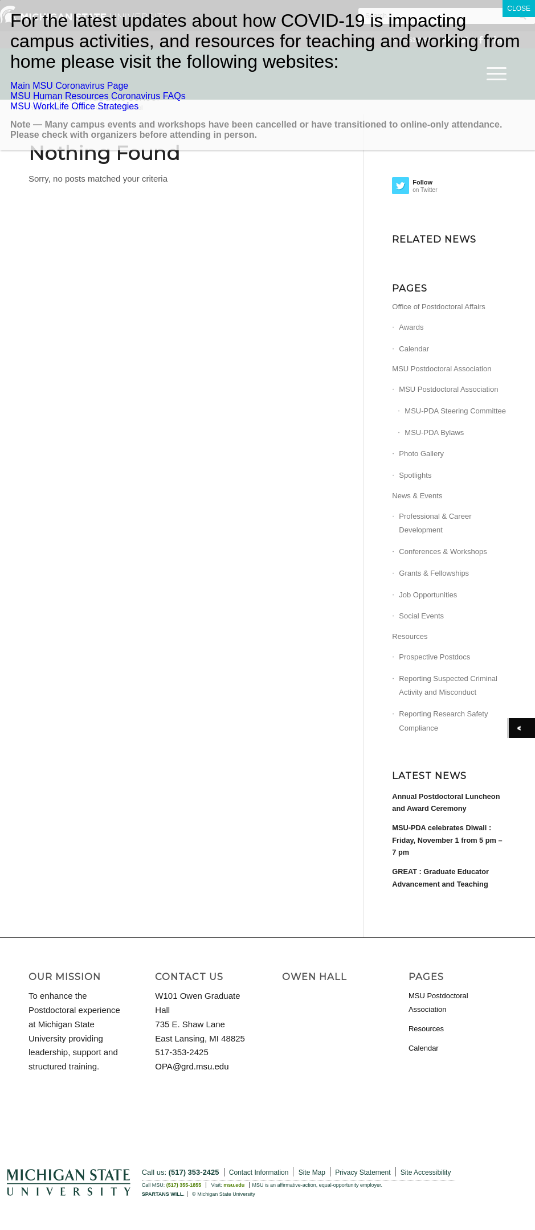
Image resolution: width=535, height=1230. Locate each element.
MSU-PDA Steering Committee (455, 411)
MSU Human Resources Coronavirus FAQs (98, 96)
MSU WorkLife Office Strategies (74, 106)
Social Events (421, 616)
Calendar (414, 349)
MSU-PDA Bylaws (434, 432)
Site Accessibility (426, 1172)
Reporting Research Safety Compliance (443, 721)
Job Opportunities (428, 595)
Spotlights (415, 475)
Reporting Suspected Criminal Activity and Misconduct (448, 685)
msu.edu (233, 1185)
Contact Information (259, 1172)
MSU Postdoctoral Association (441, 368)
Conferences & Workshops (443, 551)
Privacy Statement (362, 1172)
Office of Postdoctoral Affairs (438, 306)
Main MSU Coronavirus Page (69, 86)
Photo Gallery (421, 453)
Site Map (312, 1172)
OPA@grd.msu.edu (191, 1066)
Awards (411, 327)
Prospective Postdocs (434, 657)
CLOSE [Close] (518, 9)
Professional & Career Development (435, 523)
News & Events (417, 495)
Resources (409, 636)
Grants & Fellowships (434, 573)
